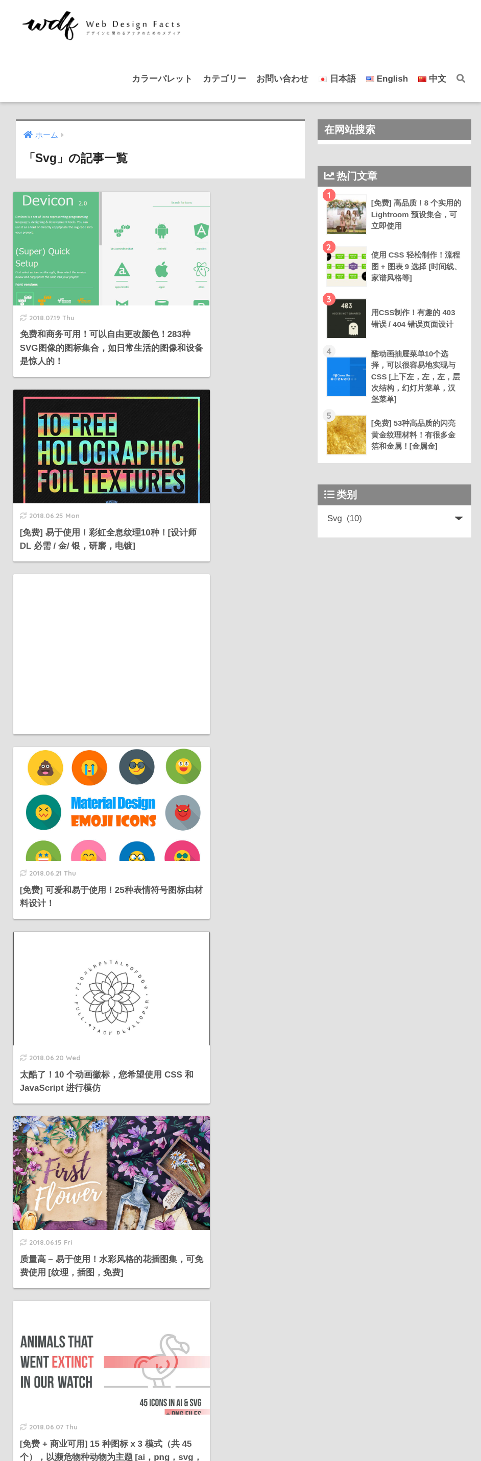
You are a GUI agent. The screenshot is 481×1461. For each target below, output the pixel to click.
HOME (240, 1420)
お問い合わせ (282, 79)
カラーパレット (162, 79)
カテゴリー (224, 79)
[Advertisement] (84, 449)
